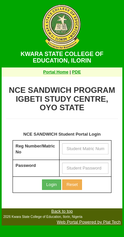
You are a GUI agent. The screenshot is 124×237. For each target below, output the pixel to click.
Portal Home (55, 71)
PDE (76, 71)
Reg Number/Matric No (35, 149)
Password (26, 165)
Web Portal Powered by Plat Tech (89, 222)
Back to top (62, 211)
